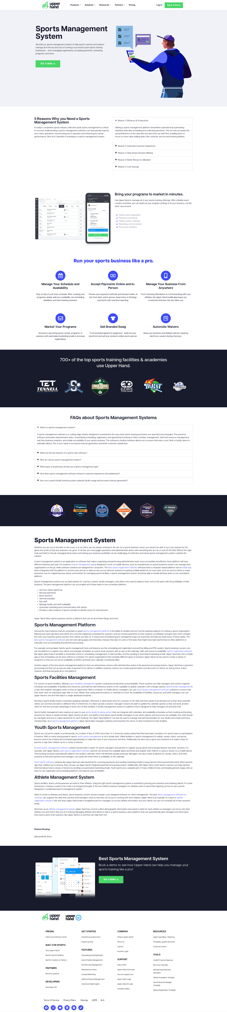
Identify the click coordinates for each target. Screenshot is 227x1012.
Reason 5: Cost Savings (128, 167)
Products (75, 5)
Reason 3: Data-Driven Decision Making (135, 153)
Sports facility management (178, 687)
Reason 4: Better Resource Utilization (134, 160)
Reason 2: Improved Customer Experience (136, 146)
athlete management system (62, 809)
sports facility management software (153, 690)
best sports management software (50, 640)
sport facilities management (82, 684)
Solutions (90, 5)
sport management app (83, 565)
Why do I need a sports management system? (60, 460)
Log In (159, 5)
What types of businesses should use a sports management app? (69, 467)
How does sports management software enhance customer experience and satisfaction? (80, 474)
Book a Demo (173, 5)
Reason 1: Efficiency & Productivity (133, 121)
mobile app (186, 568)
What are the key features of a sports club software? (63, 453)
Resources (105, 5)
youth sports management (89, 737)
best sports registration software (122, 568)
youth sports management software (52, 748)
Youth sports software (44, 762)
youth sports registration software (74, 751)
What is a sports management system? (57, 428)
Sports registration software (179, 652)
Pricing (132, 5)
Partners (120, 5)
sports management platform (96, 631)
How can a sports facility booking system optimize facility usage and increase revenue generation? (84, 481)
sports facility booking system (99, 713)
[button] (152, 120)
